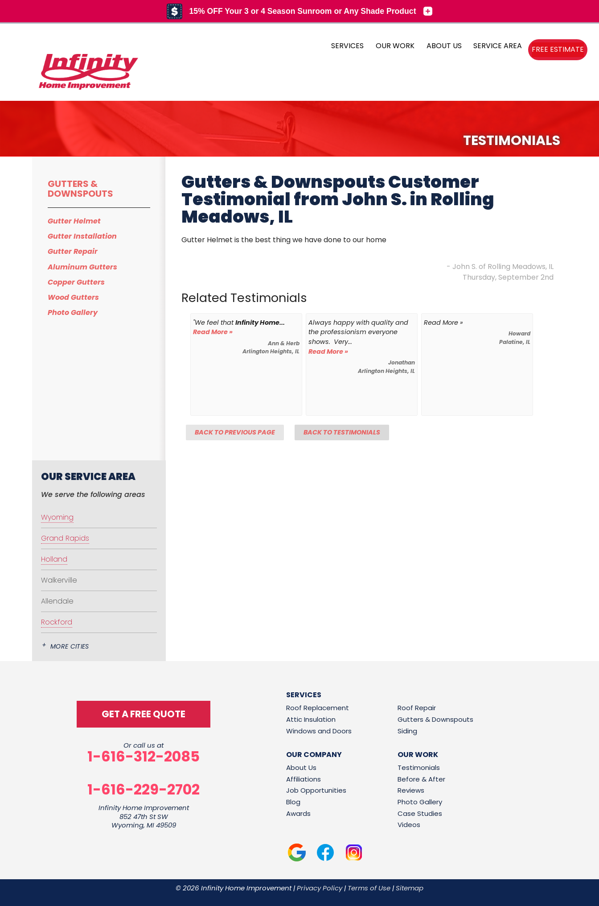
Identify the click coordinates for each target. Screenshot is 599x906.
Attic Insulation (311, 719)
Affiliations (303, 779)
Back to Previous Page (235, 432)
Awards (298, 813)
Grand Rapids (65, 538)
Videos (409, 824)
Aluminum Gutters (82, 267)
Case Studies (420, 813)
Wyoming (57, 517)
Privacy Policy (319, 888)
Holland (54, 559)
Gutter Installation (82, 236)
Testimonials (419, 767)
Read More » (213, 331)
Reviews (411, 790)
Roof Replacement (317, 707)
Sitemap (409, 888)
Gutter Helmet (74, 221)
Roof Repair (417, 707)
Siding (407, 731)
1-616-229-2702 (143, 789)
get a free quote (143, 713)
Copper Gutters (76, 282)
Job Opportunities (316, 790)
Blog (293, 802)
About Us (301, 767)
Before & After (421, 779)
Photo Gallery (73, 312)
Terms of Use (369, 888)
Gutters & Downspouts (80, 189)
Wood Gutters (73, 297)
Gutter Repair (73, 251)
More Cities (69, 646)
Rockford (56, 622)
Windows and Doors (319, 731)
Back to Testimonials (342, 432)
